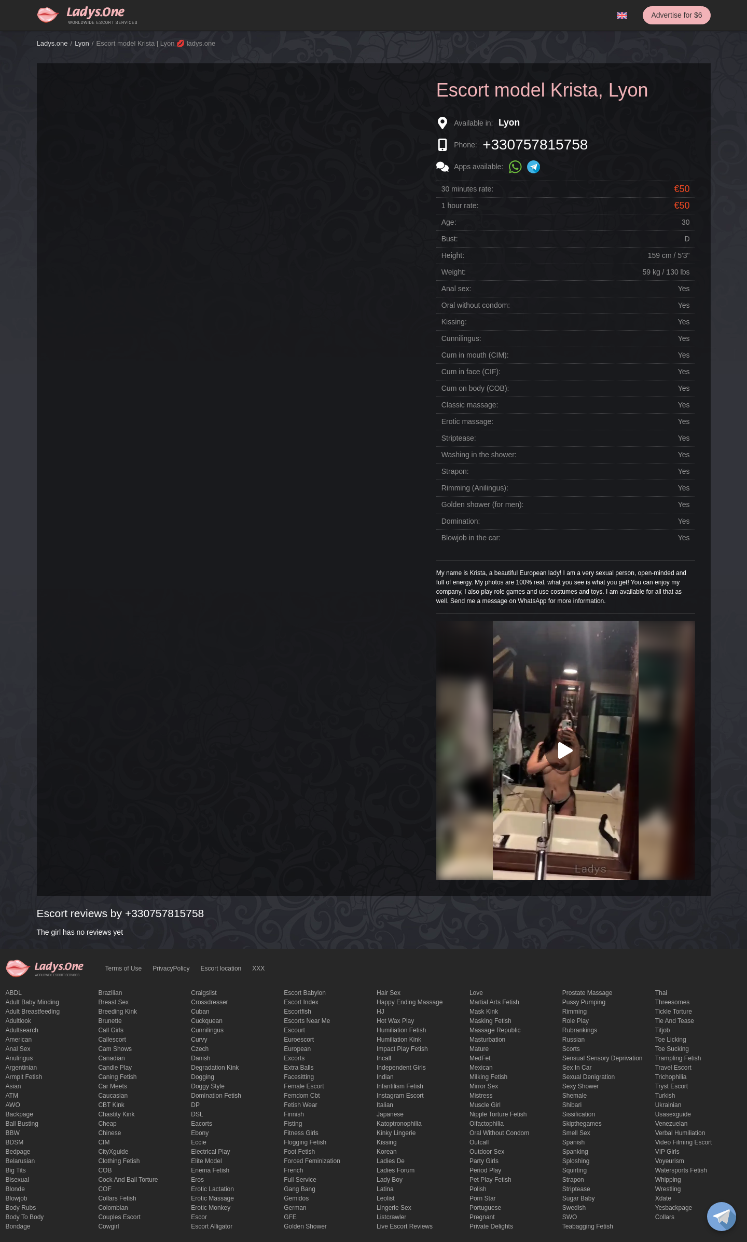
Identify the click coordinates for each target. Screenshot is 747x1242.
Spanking (575, 1151)
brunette (109, 1021)
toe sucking (672, 1049)
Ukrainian (668, 1105)
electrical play (210, 1151)
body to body (25, 1217)
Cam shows (115, 1049)
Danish (200, 1058)
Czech (200, 1049)
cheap (107, 1123)
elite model (206, 1161)
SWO (569, 1217)
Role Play (575, 1021)
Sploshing (576, 1161)
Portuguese (485, 1207)
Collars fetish (117, 1198)
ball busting (22, 1123)
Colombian (113, 1207)
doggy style (208, 1086)
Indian (385, 1077)
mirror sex (483, 1086)
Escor (199, 1217)
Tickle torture (673, 1011)
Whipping (668, 1179)
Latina (385, 1189)
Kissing (387, 1142)
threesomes (672, 1002)
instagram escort (400, 1095)
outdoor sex (486, 1151)
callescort (112, 1039)
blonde (15, 1189)
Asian (13, 1086)
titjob (662, 1030)
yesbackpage (674, 1207)
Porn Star (482, 1198)
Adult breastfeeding (33, 1011)
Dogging (202, 1077)
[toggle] (721, 1216)
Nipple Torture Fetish (498, 1114)
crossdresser (209, 1002)
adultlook (18, 1021)
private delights (491, 1226)
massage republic (495, 1030)
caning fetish (117, 1077)
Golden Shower (305, 1226)
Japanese (390, 1114)
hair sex (388, 993)
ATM (12, 1095)
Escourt (294, 1030)
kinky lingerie (396, 1133)
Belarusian (20, 1161)
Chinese (109, 1133)
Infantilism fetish (400, 1086)
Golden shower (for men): (482, 504)
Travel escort (673, 1067)
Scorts (571, 1049)
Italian (385, 1105)
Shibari (572, 1105)
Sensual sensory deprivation (602, 1058)
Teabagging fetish (587, 1226)
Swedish (574, 1207)
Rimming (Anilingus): (474, 488)
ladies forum (395, 1170)
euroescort (299, 1039)
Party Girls (484, 1161)
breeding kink (117, 1011)
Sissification (578, 1114)
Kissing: (454, 322)
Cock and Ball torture (128, 1179)
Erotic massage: (467, 421)
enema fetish (210, 1170)
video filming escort (683, 1142)
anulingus (19, 1058)
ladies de (391, 1161)
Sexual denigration (588, 1077)
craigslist (203, 993)
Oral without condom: (475, 305)
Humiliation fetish (401, 1030)
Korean (387, 1151)
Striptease (576, 1189)
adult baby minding (32, 1002)
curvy (199, 1039)
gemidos (296, 1198)
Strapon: (455, 471)
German (295, 1207)
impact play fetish (402, 1049)
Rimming (574, 1011)
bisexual (17, 1179)
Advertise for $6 (676, 15)
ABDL (14, 993)
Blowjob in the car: (471, 538)
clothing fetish (119, 1161)
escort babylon (305, 993)
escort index (301, 1002)
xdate (663, 1198)
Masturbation (487, 1039)
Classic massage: (470, 405)
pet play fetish (490, 1179)
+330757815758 (535, 145)
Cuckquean (207, 1021)
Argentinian (21, 1067)
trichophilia (671, 1077)
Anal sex (18, 1049)
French (293, 1170)
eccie (198, 1142)
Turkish (665, 1095)
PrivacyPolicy (171, 968)
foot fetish (299, 1151)
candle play (115, 1067)
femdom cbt (302, 1095)
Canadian (111, 1058)
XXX (258, 968)
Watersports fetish (681, 1170)
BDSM (15, 1142)
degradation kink (215, 1067)
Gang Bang (299, 1189)
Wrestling (668, 1189)
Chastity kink (116, 1114)
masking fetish (490, 1021)
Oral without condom (499, 1133)
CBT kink (111, 1105)
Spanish (573, 1142)
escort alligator (211, 1226)
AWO (13, 1105)
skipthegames (582, 1123)
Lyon (82, 43)
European (297, 1049)
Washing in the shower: (479, 455)
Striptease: (458, 438)
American (19, 1039)
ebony (200, 1133)
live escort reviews (405, 1226)
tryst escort (671, 1086)
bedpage (18, 1151)
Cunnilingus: (461, 338)
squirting (574, 1170)
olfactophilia (486, 1123)
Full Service (300, 1179)
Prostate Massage (587, 993)
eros (197, 1179)
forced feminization (312, 1161)
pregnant (482, 1217)
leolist (386, 1198)
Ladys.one (52, 43)
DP (195, 1105)
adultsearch (22, 1030)
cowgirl (108, 1226)
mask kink (483, 1011)
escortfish (297, 1011)
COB (105, 1170)
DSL (197, 1114)
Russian (573, 1039)
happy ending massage (409, 1002)
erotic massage (212, 1198)
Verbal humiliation (680, 1133)
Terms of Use (123, 968)
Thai (661, 993)
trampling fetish (678, 1058)
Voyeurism (669, 1161)
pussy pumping (583, 1002)
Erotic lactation (212, 1189)
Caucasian (113, 1095)
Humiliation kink (399, 1039)
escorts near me (307, 1021)
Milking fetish (488, 1077)
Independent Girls (401, 1067)
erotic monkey (210, 1207)
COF (104, 1189)
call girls (110, 1030)
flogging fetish (305, 1142)
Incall (384, 1058)
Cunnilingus (207, 1030)
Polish (478, 1189)
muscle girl (485, 1105)
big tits (16, 1170)
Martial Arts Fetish (494, 1002)
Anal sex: (456, 288)
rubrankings (579, 1030)
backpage (19, 1114)
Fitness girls (301, 1133)
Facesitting (299, 1077)
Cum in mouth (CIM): (475, 355)
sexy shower (580, 1086)
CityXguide (113, 1151)
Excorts (294, 1058)
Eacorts (201, 1123)
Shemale (574, 1095)
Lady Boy (390, 1179)
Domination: (460, 521)
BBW (13, 1133)
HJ (380, 1011)
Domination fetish (216, 1095)
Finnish (294, 1114)
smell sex (576, 1133)
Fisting (293, 1123)
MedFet (480, 1058)
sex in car (577, 1067)
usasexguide (673, 1114)
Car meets (112, 1086)
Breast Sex (113, 1002)
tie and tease (674, 1021)
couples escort (119, 1217)
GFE (290, 1217)
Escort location (221, 968)
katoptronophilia (399, 1123)
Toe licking (670, 1039)
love (476, 993)
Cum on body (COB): (475, 388)
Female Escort (304, 1086)
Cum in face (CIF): (471, 371)
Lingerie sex (394, 1207)
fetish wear (300, 1105)
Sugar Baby (578, 1198)
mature (479, 1049)
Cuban (200, 1011)
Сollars (664, 1217)
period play (485, 1170)
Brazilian (110, 993)
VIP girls (667, 1151)
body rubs (21, 1207)
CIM (103, 1142)
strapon (573, 1179)
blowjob (16, 1198)
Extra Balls (298, 1067)
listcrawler (391, 1217)
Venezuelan (671, 1123)
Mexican (481, 1067)
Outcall (479, 1142)
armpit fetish (24, 1077)
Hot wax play (395, 1021)
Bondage (18, 1226)
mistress (481, 1095)
